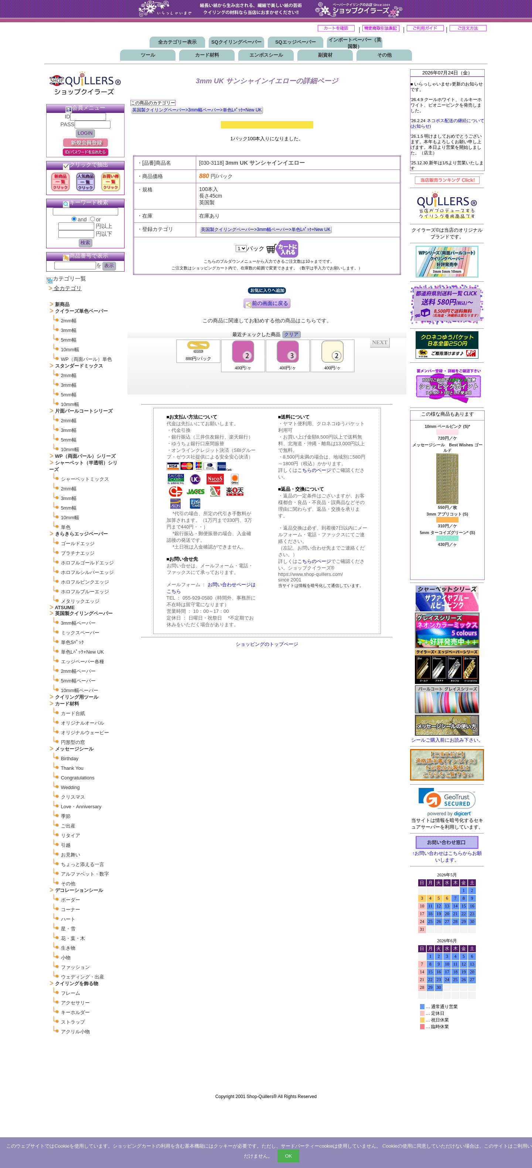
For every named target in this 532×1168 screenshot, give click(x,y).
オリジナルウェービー (85, 732)
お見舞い (70, 854)
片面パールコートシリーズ (84, 411)
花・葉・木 (73, 938)
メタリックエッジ (80, 601)
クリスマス (73, 797)
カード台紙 (73, 713)
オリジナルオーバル (82, 723)
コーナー (70, 909)
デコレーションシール (79, 890)
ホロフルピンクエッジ (85, 582)
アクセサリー (75, 1003)
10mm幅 (70, 349)
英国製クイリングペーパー (84, 613)
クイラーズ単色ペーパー (81, 311)
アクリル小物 (75, 1031)
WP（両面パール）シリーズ (85, 456)
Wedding (70, 787)
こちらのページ (314, 470)
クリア (291, 334)
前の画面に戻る (266, 304)
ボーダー (70, 900)
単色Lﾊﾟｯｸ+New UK (82, 652)
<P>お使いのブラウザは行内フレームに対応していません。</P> (267, 365)
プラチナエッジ (78, 553)
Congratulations (78, 778)
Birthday (70, 758)
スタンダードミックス (79, 366)
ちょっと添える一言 (82, 864)
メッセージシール (74, 749)
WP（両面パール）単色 (86, 359)
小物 (66, 957)
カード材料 (207, 55)
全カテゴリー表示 (177, 42)
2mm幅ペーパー (78, 671)
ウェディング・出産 (82, 977)
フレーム (70, 993)
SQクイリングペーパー (236, 42)
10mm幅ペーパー (79, 690)
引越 (66, 845)
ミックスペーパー (80, 632)
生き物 (68, 948)
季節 (66, 816)
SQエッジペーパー (295, 42)
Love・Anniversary (81, 806)
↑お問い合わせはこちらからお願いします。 (447, 854)
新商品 (62, 304)
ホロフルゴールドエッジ (87, 562)
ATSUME (65, 607)
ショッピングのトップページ (267, 644)
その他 (384, 55)
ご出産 (68, 826)
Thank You (72, 768)
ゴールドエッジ (78, 543)
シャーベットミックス (85, 479)
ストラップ (73, 1022)
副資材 (325, 55)
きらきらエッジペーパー (81, 534)
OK (288, 1156)
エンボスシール (266, 55)
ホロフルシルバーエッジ (87, 572)
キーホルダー (75, 1012)
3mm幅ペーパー (78, 623)
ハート (68, 919)
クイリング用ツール (76, 697)
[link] (447, 802)
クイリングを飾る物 (76, 983)
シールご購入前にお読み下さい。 (447, 740)
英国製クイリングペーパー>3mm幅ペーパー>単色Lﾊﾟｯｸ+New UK (197, 110)
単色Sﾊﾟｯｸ (72, 642)
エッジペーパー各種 (82, 661)
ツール (148, 55)
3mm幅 (68, 330)
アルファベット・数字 (85, 874)
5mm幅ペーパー (78, 681)
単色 (66, 527)
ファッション (75, 967)
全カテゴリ (68, 288)
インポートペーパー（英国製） (354, 43)
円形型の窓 (73, 742)
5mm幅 (68, 340)
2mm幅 (68, 320)
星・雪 (68, 929)
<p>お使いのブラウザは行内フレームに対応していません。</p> (447, 980)
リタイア (70, 835)
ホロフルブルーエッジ (85, 591)
